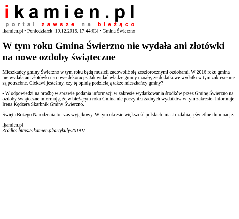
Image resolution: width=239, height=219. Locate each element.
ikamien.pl (12, 124)
